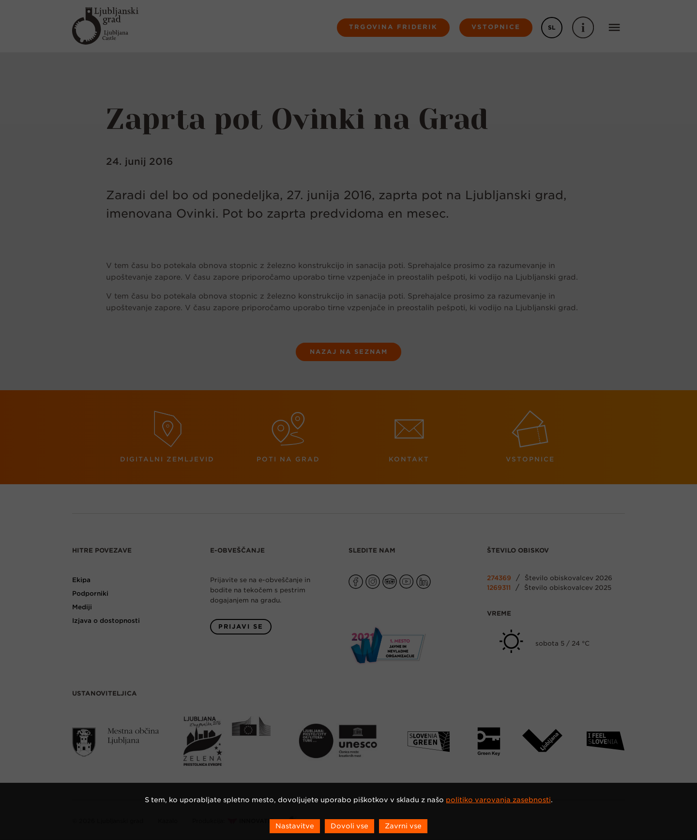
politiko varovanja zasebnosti (498, 800)
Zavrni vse (403, 826)
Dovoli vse (349, 826)
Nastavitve (294, 826)
